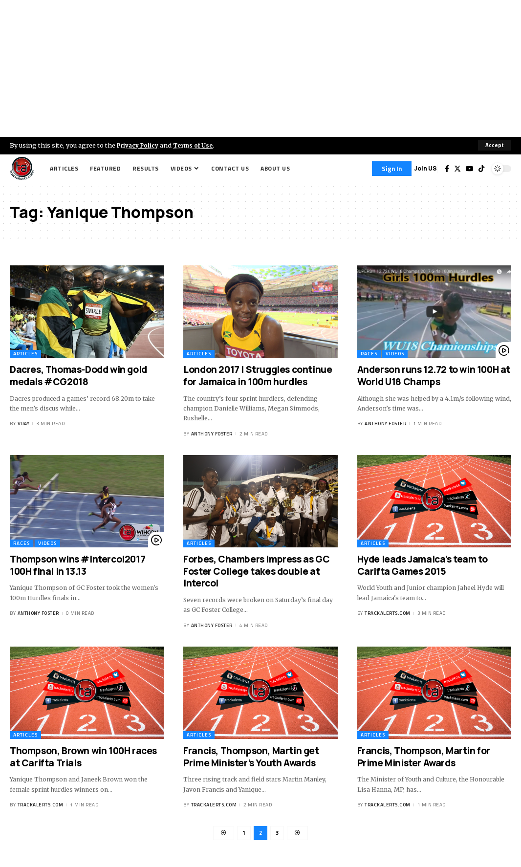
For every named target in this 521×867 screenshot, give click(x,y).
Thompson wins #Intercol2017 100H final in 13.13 (77, 565)
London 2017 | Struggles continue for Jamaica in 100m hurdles (257, 376)
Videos (395, 354)
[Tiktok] (481, 168)
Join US (425, 168)
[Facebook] (447, 168)
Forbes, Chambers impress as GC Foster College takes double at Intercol (256, 571)
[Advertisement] (260, 68)
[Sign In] (392, 168)
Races (369, 354)
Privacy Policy (140, 145)
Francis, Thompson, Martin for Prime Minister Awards (423, 756)
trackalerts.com (388, 613)
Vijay (24, 424)
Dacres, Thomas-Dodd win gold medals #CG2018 (78, 376)
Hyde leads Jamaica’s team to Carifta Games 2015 (422, 565)
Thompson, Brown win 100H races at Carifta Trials (83, 756)
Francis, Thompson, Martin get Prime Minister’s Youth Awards (251, 756)
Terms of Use (198, 145)
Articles (25, 354)
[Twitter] (457, 168)
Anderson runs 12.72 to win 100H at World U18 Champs (433, 376)
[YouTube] (469, 168)
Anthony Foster (212, 433)
